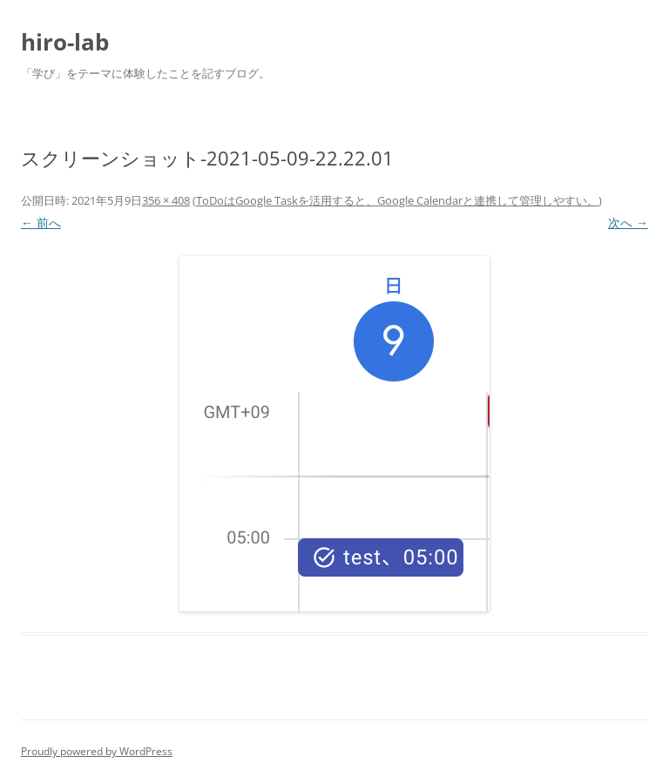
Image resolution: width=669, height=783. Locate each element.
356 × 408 (166, 200)
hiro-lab (65, 41)
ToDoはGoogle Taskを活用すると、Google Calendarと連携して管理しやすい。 (397, 200)
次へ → (628, 222)
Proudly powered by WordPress (96, 751)
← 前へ (41, 222)
